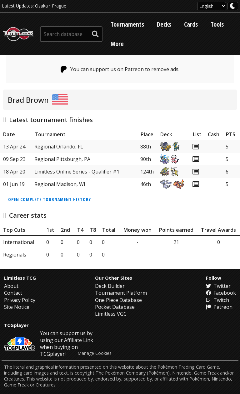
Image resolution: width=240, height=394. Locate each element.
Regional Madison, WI (59, 184)
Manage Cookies (95, 353)
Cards (191, 24)
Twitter (218, 286)
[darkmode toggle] (233, 6)
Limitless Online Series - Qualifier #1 (76, 171)
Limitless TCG (20, 278)
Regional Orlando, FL (58, 146)
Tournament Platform (121, 292)
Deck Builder (110, 286)
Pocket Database (115, 306)
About (11, 286)
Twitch (217, 300)
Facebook (221, 292)
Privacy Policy (19, 300)
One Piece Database (118, 300)
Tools (217, 24)
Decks (164, 24)
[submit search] (95, 34)
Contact (13, 292)
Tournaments (127, 24)
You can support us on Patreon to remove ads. (120, 69)
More (117, 43)
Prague (59, 6)
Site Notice (16, 306)
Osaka (41, 6)
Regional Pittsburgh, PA (62, 159)
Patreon (219, 306)
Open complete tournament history (49, 199)
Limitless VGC (111, 313)
